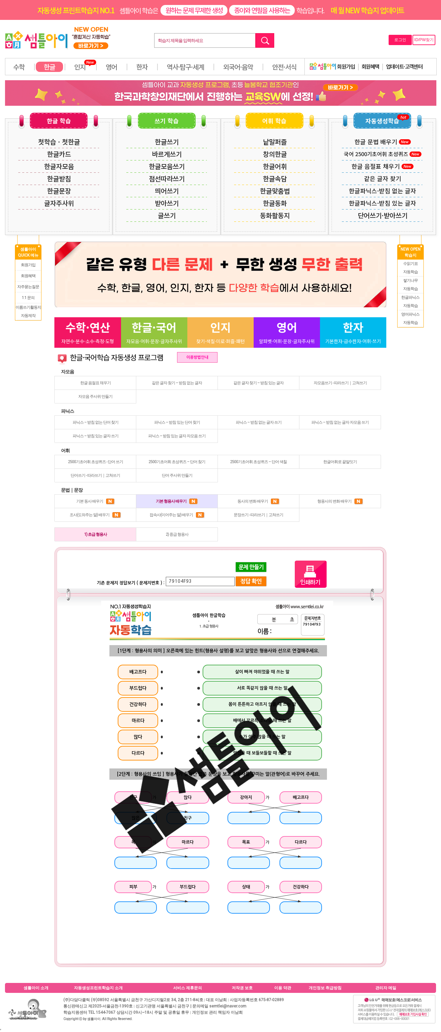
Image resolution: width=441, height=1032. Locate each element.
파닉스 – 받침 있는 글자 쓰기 (95, 436)
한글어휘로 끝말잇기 (340, 461)
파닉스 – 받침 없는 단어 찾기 (95, 422)
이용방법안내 (197, 357)
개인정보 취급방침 (325, 988)
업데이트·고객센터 (404, 66)
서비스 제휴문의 (187, 988)
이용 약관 (282, 988)
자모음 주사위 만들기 (95, 396)
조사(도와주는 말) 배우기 (95, 515)
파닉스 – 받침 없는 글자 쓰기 (259, 422)
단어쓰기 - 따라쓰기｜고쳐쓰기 (95, 475)
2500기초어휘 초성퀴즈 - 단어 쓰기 (95, 461)
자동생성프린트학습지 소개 (98, 988)
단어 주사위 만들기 (177, 475)
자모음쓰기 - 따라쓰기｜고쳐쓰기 (340, 383)
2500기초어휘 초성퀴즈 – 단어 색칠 (258, 461)
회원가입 (332, 66)
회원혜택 (370, 66)
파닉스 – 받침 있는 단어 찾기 (177, 422)
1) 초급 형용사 (95, 534)
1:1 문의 (28, 297)
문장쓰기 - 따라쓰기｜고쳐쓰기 (258, 515)
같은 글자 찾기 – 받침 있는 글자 (258, 383)
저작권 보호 (242, 988)
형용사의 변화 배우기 (340, 501)
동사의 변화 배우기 (258, 501)
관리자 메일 (385, 988)
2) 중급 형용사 (177, 534)
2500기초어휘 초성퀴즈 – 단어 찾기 (177, 461)
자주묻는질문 (28, 286)
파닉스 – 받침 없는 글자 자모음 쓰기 (340, 422)
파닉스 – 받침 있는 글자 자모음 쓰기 (177, 436)
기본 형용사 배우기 (177, 501)
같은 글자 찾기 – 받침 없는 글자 (177, 383)
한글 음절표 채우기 (95, 383)
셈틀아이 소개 (36, 988)
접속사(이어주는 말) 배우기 (177, 515)
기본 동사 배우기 (95, 501)
